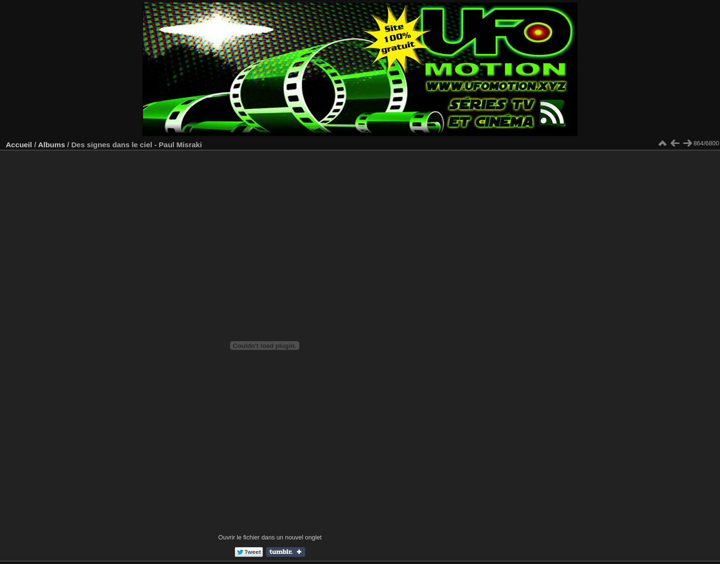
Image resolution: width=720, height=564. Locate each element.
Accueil (19, 145)
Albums (51, 145)
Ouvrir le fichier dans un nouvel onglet (270, 537)
